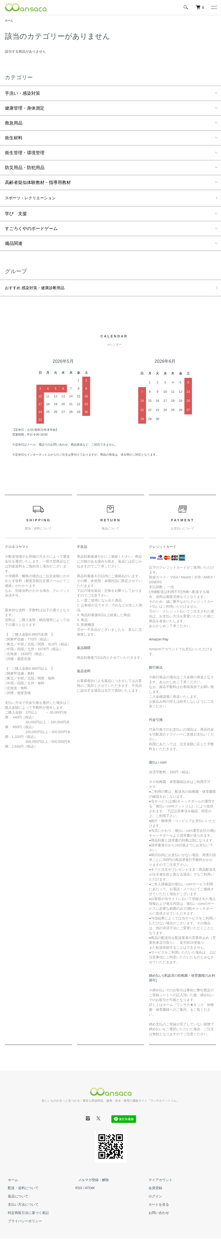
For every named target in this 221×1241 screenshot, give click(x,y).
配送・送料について (20, 1190)
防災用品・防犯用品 (24, 168)
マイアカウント (158, 1182)
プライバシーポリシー (22, 1223)
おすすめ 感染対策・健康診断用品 (38, 289)
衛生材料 (13, 138)
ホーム (9, 20)
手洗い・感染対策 (22, 93)
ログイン (152, 1199)
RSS (78, 1190)
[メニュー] (213, 7)
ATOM (90, 1190)
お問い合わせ (156, 1215)
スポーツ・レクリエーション (33, 199)
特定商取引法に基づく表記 (25, 1215)
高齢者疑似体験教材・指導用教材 (38, 183)
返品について (15, 1199)
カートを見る (156, 1207)
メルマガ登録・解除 (90, 1182)
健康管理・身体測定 (24, 108)
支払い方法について (20, 1207)
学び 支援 (16, 215)
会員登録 (152, 1190)
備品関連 (13, 244)
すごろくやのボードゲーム (31, 230)
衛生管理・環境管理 (24, 153)
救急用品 (13, 123)
